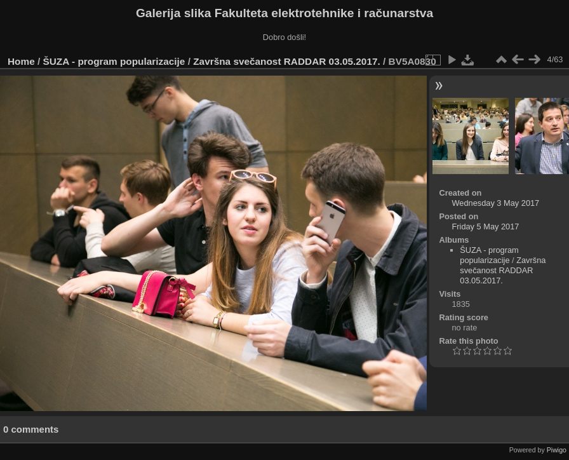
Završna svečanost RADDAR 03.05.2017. (286, 61)
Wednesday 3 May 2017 (495, 203)
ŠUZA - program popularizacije (114, 61)
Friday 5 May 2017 (485, 226)
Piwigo (556, 450)
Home (21, 61)
